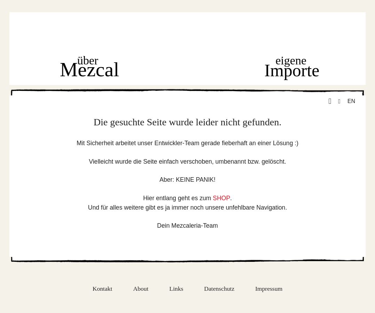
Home (187, 33)
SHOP (221, 198)
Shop (189, 68)
